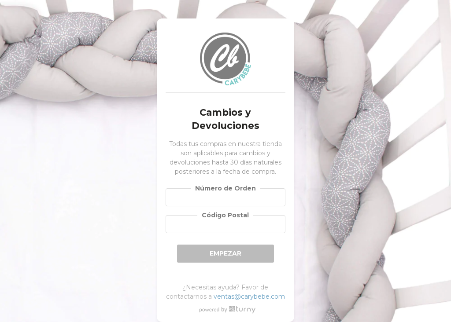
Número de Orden (225, 188)
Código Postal (225, 215)
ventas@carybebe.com (249, 296)
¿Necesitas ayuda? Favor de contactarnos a (225, 291)
